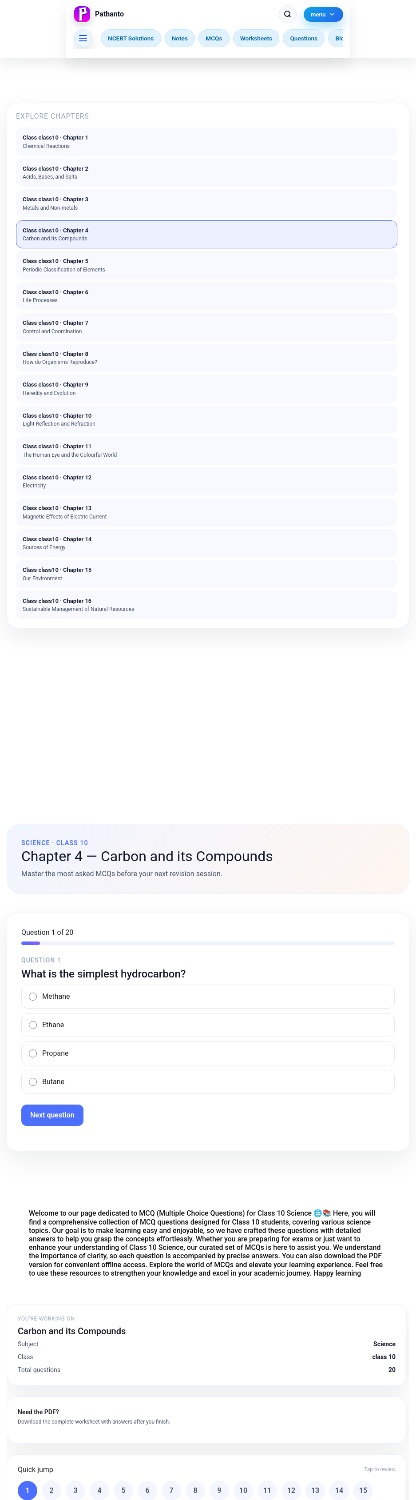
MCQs (214, 38)
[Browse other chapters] (83, 38)
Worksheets (256, 38)
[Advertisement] (208, 704)
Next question (52, 1115)
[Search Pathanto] (288, 14)
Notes (180, 38)
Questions (303, 38)
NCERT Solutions (131, 38)
